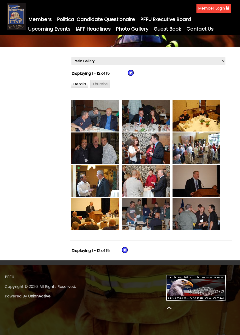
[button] (79, 84)
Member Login (213, 8)
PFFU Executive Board (165, 19)
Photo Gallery (132, 29)
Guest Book (167, 29)
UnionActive (39, 296)
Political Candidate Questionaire (96, 19)
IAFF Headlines (93, 29)
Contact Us (199, 29)
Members (40, 19)
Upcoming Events (49, 29)
